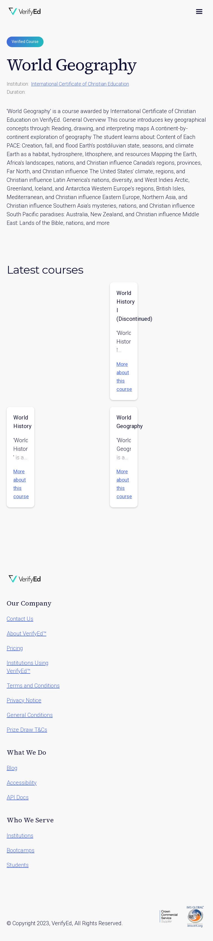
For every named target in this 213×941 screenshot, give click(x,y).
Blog (12, 768)
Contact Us (20, 619)
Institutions (20, 835)
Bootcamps (20, 850)
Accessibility (22, 782)
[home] (25, 11)
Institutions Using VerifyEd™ (28, 667)
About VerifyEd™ (26, 633)
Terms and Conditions (33, 685)
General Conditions (30, 715)
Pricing (15, 648)
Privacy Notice (24, 700)
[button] (199, 11)
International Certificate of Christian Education (80, 84)
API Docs (18, 797)
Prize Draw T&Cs (27, 729)
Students (18, 865)
